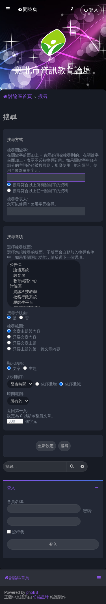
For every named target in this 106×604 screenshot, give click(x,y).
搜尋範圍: (15, 325)
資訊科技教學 (43, 291)
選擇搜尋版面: (19, 247)
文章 (14, 368)
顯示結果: (15, 363)
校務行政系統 (43, 296)
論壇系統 (43, 270)
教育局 (43, 275)
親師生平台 (43, 302)
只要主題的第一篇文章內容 (33, 348)
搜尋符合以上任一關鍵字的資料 (37, 190)
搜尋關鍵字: (17, 149)
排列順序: (15, 376)
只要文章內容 (21, 337)
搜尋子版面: (17, 312)
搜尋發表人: (17, 198)
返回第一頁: (17, 410)
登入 (11, 487)
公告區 (43, 264)
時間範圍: (15, 393)
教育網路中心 (43, 280)
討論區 (43, 286)
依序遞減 (70, 383)
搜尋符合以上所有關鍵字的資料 (37, 184)
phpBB (32, 592)
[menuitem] (27, 9)
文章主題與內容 (23, 331)
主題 (30, 368)
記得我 (18, 532)
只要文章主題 (21, 342)
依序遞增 (46, 383)
